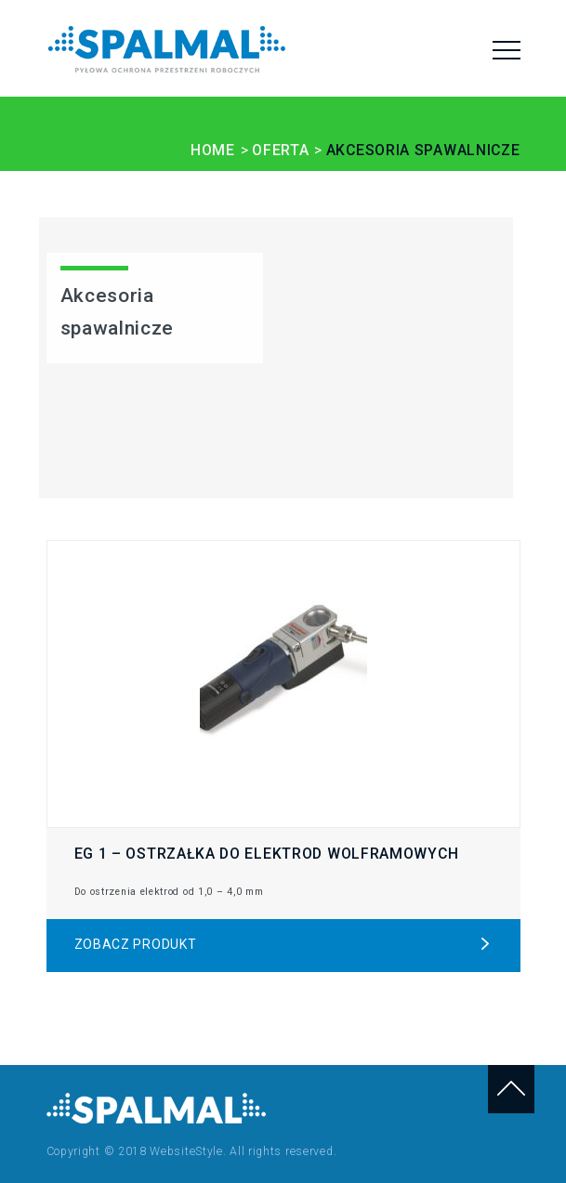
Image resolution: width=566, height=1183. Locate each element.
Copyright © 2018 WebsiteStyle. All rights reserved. (191, 1151)
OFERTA (280, 150)
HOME (213, 150)
